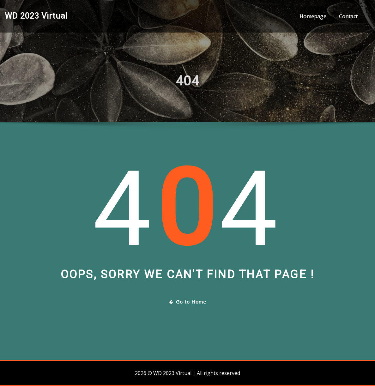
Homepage (312, 16)
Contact (348, 16)
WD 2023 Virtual (36, 16)
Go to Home (187, 302)
